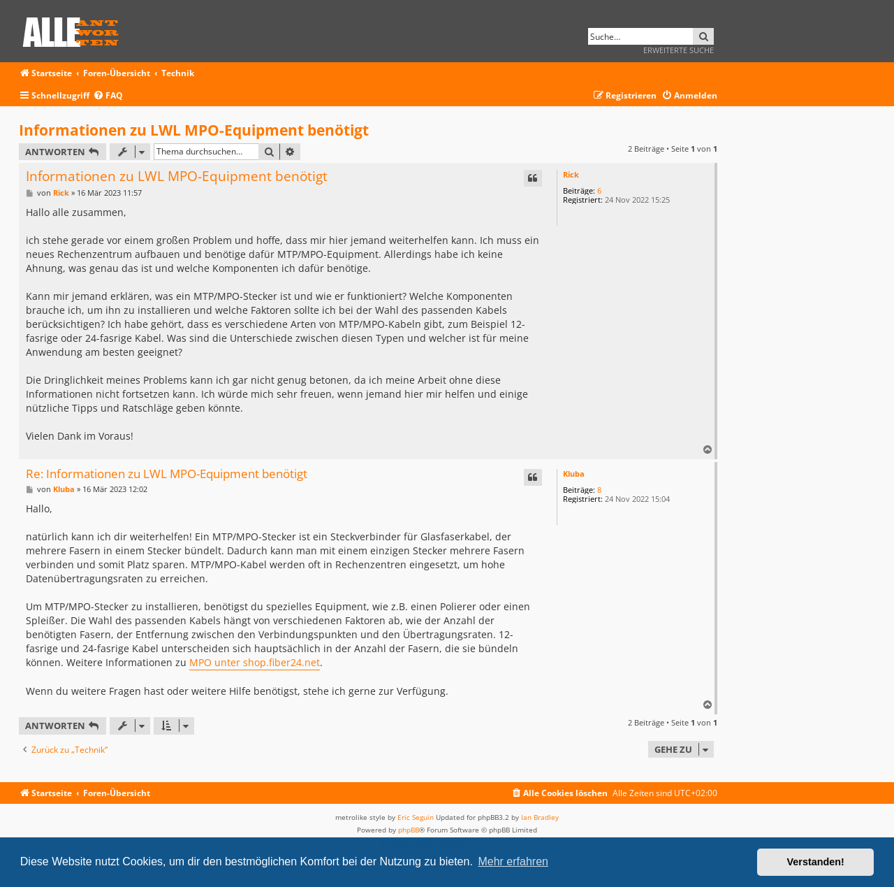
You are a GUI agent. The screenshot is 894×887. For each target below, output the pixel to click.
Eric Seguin (415, 817)
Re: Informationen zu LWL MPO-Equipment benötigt (166, 474)
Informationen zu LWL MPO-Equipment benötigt (194, 130)
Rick (571, 174)
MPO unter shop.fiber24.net (254, 662)
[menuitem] (108, 96)
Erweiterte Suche (678, 50)
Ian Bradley (540, 817)
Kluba (574, 473)
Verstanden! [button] (815, 861)
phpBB (408, 830)
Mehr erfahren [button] (513, 861)
